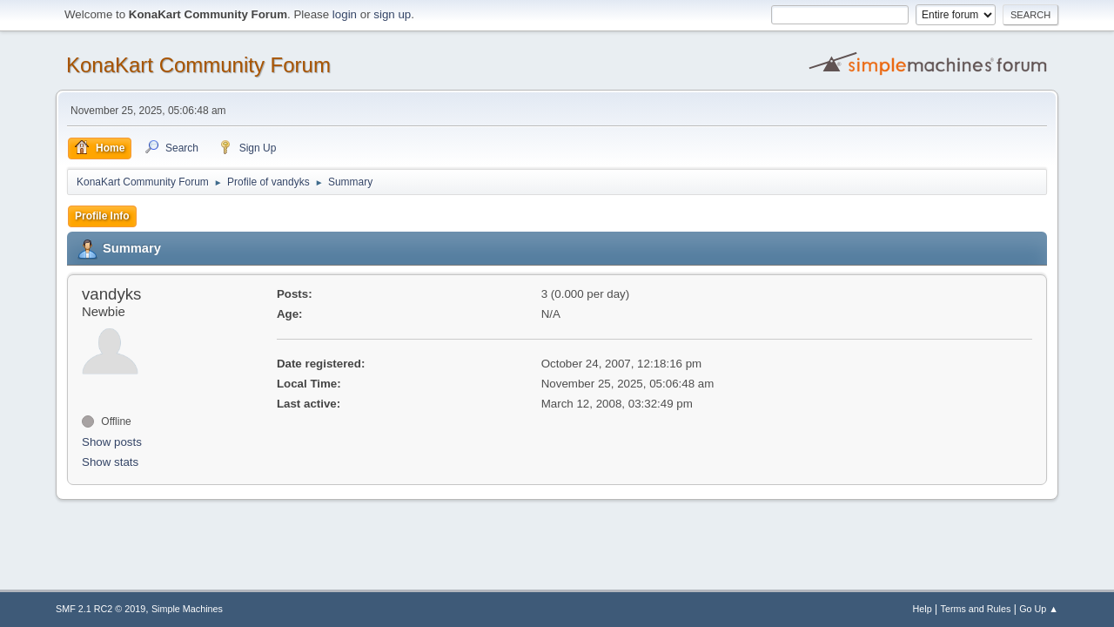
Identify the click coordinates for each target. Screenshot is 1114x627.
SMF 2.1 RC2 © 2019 (100, 608)
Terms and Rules (976, 608)
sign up (392, 14)
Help (922, 608)
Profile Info (102, 216)
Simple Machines (187, 608)
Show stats (110, 462)
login (344, 14)
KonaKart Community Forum (198, 65)
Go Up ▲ (1038, 608)
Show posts (112, 441)
